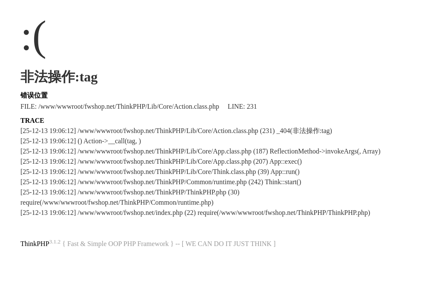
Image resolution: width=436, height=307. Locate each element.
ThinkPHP (34, 243)
